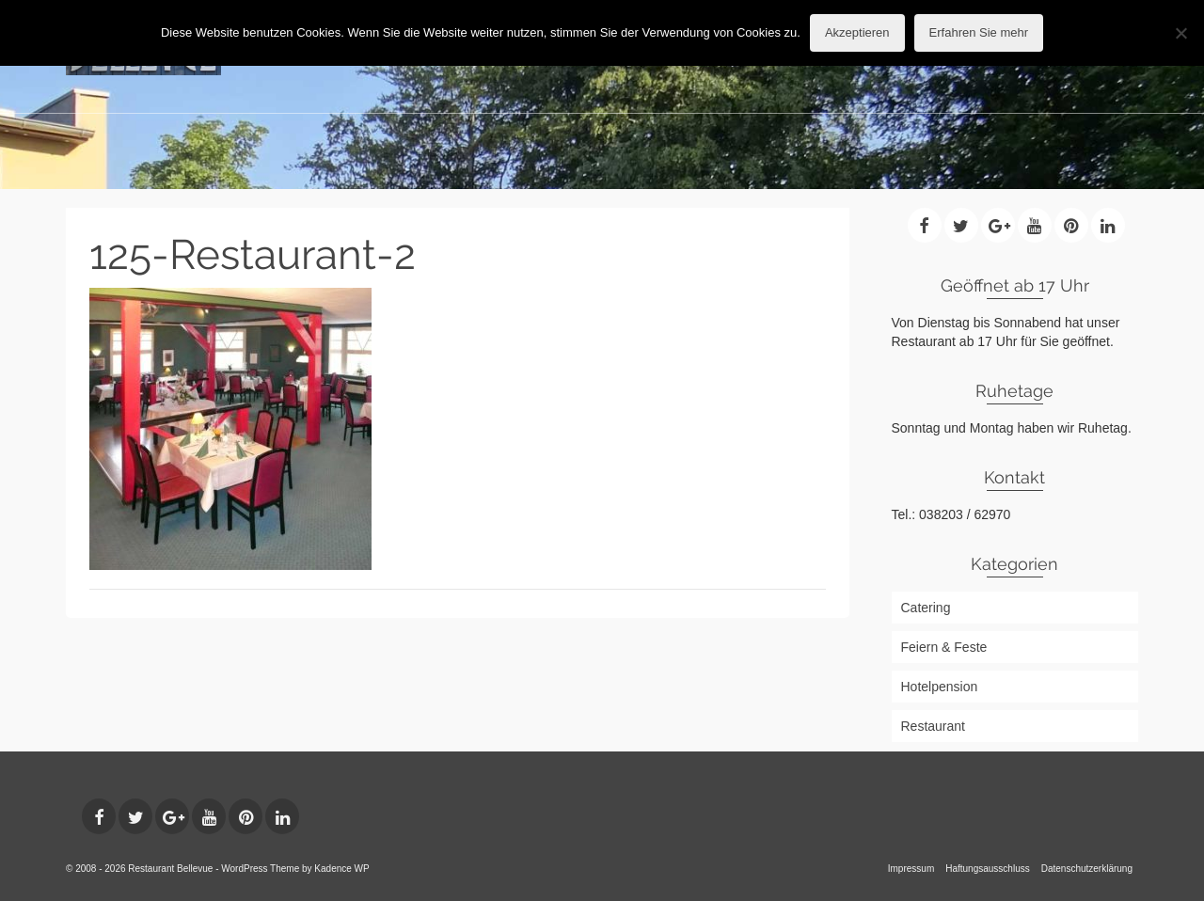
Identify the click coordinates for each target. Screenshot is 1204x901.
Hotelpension (939, 686)
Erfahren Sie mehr (979, 32)
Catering (926, 607)
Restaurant (933, 726)
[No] (1180, 33)
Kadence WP (341, 868)
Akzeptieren (857, 32)
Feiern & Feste (944, 647)
